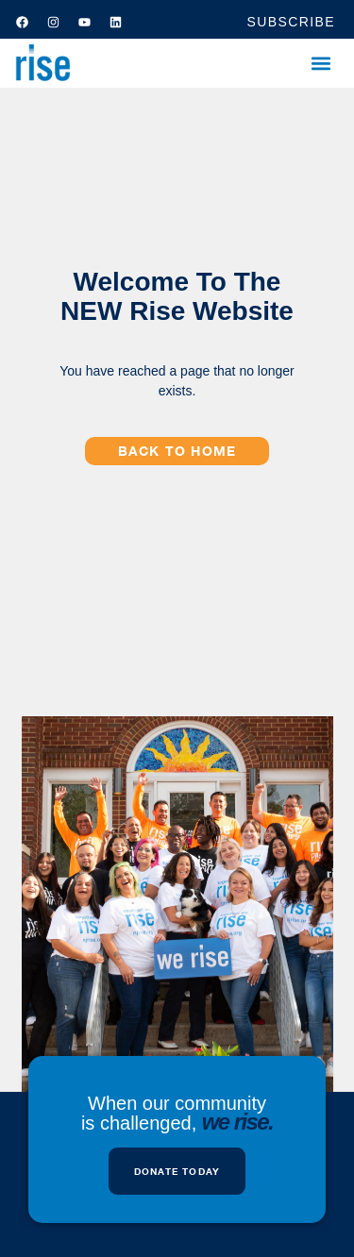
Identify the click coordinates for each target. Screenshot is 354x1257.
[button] (320, 63)
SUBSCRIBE (290, 21)
